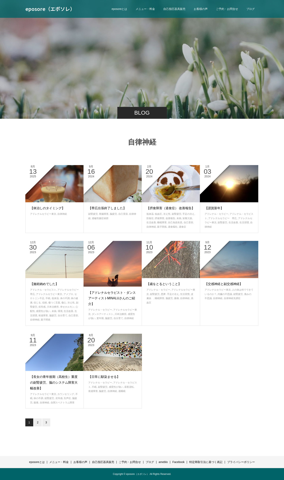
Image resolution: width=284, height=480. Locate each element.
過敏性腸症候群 (100, 218)
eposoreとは (119, 8)
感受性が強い (43, 311)
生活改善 (151, 222)
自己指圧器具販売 (174, 8)
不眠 (48, 298)
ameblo (163, 462)
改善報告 (170, 218)
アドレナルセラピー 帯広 (222, 218)
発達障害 (43, 315)
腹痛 (36, 402)
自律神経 (62, 214)
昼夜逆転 (129, 387)
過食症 (182, 226)
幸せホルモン (67, 306)
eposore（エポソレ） (50, 8)
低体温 (150, 214)
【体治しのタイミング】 (47, 208)
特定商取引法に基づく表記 (205, 462)
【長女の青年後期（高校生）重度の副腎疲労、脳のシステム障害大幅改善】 (54, 382)
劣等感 (42, 306)
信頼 (44, 302)
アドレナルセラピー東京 (43, 214)
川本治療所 (53, 306)
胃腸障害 (103, 214)
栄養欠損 (187, 218)
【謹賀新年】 (214, 208)
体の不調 (65, 298)
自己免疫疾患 (175, 222)
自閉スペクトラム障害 (62, 402)
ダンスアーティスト (102, 314)
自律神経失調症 (232, 298)
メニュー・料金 (145, 8)
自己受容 (123, 214)
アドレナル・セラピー (216, 214)
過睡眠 (121, 391)
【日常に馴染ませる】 (104, 376)
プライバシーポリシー (241, 462)
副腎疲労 (93, 214)
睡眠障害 (162, 222)
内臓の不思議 (225, 294)
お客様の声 (201, 8)
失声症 (67, 398)
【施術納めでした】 (44, 284)
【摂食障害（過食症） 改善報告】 (170, 208)
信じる (37, 302)
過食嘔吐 (173, 226)
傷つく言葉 (54, 302)
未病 (179, 218)
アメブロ (68, 294)
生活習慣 (244, 222)
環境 (60, 311)
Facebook (178, 462)
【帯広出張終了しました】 (107, 208)
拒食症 (150, 218)
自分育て (62, 315)
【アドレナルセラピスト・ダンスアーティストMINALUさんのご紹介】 (112, 298)
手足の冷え (188, 214)
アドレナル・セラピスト (43, 289)
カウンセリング (65, 394)
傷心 (63, 302)
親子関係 (162, 226)
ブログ (250, 8)
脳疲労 (113, 214)
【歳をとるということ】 (163, 284)
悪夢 (163, 294)
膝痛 (176, 298)
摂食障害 (159, 218)
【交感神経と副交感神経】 (224, 284)
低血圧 (158, 214)
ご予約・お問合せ (227, 8)
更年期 (100, 318)
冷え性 (166, 214)
